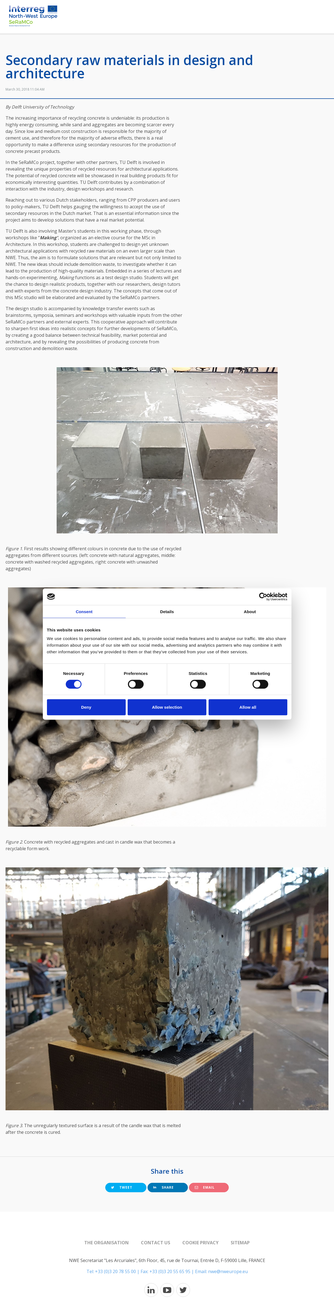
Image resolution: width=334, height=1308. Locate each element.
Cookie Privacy (200, 1243)
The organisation (106, 1243)
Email (205, 1187)
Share (163, 1187)
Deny (86, 707)
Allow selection (167, 707)
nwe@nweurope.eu (228, 1271)
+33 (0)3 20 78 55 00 (115, 1271)
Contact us (155, 1243)
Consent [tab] (84, 611)
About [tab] (250, 611)
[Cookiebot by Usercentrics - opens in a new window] (263, 596)
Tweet (121, 1187)
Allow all (248, 707)
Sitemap (240, 1243)
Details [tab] (167, 611)
